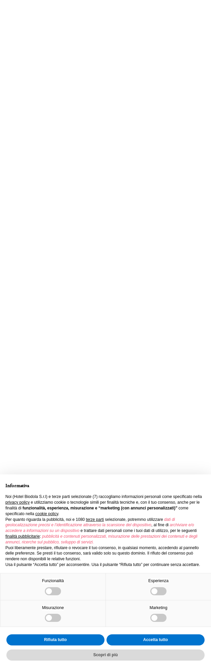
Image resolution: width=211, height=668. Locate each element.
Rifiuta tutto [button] (55, 639)
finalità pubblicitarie (22, 536)
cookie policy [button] (46, 513)
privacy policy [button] (17, 502)
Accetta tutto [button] (155, 639)
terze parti (95, 519)
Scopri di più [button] (105, 655)
